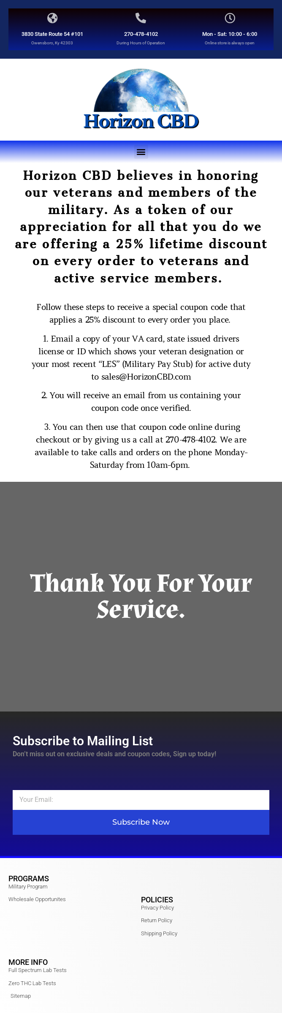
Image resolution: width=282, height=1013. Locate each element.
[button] (141, 152)
